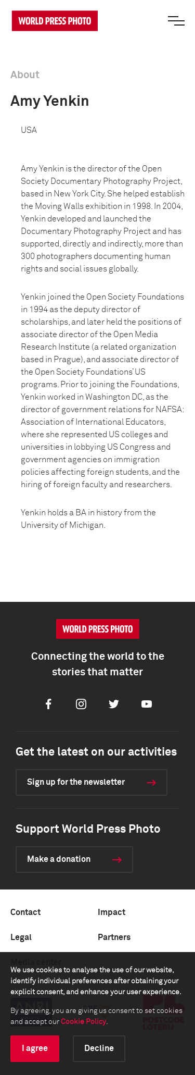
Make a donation (58, 859)
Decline (99, 1048)
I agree (35, 1048)
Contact (25, 912)
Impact (111, 912)
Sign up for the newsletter (76, 782)
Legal (21, 937)
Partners (114, 937)
